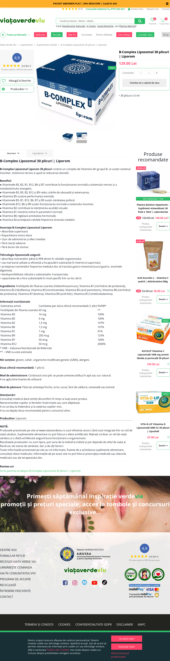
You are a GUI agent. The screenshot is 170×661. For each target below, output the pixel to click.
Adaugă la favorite (16, 81)
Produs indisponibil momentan (145, 226)
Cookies (64, 624)
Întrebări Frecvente (15, 591)
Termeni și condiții (39, 624)
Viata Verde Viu (8, 44)
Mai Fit (72, 34)
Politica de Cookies (58, 650)
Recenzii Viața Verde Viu (18, 561)
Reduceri (40, 34)
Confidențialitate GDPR (93, 624)
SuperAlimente (105, 26)
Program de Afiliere (15, 579)
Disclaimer (125, 624)
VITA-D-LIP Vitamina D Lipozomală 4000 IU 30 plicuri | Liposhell (153, 428)
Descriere (13, 153)
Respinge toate (126, 646)
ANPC (141, 624)
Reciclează (8, 585)
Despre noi (152, 9)
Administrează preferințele (120, 655)
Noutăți (57, 34)
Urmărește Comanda (16, 567)
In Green (91, 26)
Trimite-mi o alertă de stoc (144, 82)
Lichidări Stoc (145, 34)
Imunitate (86, 34)
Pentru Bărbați (104, 34)
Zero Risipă (124, 34)
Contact (166, 9)
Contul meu (135, 9)
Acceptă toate (126, 638)
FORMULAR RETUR (12, 556)
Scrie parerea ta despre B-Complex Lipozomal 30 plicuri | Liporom (40, 471)
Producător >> (15, 89)
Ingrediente (39, 153)
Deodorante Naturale (73, 26)
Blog (165, 34)
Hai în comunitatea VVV (18, 573)
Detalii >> (163, 226)
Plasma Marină (127, 26)
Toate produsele (15, 35)
